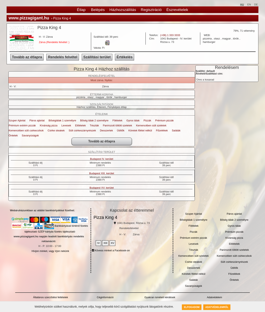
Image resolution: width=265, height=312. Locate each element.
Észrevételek (177, 10)
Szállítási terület (97, 57)
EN (249, 4)
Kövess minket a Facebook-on (111, 250)
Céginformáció (105, 297)
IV (98, 243)
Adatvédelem (214, 297)
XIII (105, 243)
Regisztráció (151, 10)
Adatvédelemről (216, 307)
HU (242, 4)
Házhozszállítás (123, 10)
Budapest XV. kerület (102, 187)
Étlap (81, 10)
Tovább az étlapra (27, 57)
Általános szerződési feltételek (50, 297)
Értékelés (124, 57)
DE (256, 4)
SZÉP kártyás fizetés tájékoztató (56, 231)
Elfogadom (191, 307)
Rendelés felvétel (62, 57)
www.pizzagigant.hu (29, 18)
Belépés (98, 10)
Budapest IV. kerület (101, 159)
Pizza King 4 (105, 217)
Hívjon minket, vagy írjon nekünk (50, 251)
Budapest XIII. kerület (101, 173)
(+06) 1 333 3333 (170, 35)
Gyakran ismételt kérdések (159, 297)
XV (112, 243)
